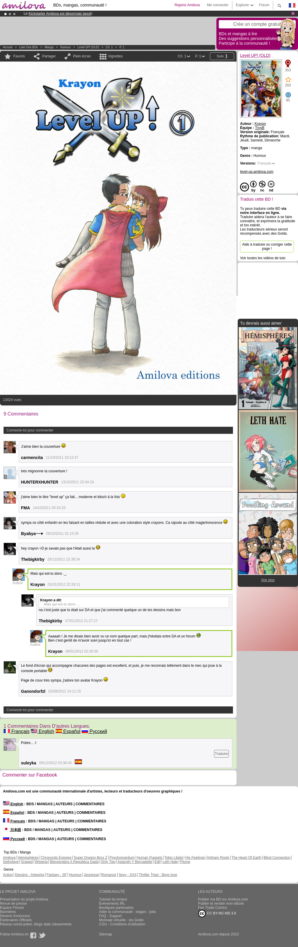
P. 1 (121, 47)
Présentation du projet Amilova (24, 899)
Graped (27, 862)
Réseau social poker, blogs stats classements (36, 924)
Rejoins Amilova (187, 5)
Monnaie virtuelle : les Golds (121, 920)
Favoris (19, 56)
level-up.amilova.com (256, 172)
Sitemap (105, 934)
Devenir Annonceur (15, 916)
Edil (157, 862)
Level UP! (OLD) (88, 47)
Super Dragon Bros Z (90, 858)
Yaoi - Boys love (164, 875)
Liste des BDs (28, 47)
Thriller (144, 875)
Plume (185, 862)
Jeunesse (91, 875)
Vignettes (115, 56)
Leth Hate (170, 862)
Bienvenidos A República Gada (74, 862)
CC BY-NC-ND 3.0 (217, 913)
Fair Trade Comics (212, 908)
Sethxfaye (11, 862)
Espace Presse (12, 908)
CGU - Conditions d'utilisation (122, 924)
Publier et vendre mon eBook (221, 903)
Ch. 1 (109, 47)
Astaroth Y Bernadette (134, 862)
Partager (49, 56)
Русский (94, 731)
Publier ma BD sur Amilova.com (223, 899)
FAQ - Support (110, 916)
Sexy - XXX (128, 875)
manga (49, 47)
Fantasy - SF (56, 875)
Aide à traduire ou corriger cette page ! (267, 246)
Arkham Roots (218, 858)
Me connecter (218, 5)
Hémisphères (28, 858)
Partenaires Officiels (16, 920)
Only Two (108, 862)
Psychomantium (122, 858)
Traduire (221, 754)
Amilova (9, 858)
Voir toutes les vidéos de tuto (262, 258)
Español (68, 731)
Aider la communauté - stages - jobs (127, 912)
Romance (108, 875)
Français (17, 731)
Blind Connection (276, 858)
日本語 (12, 830)
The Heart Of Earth (246, 858)
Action (8, 875)
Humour (65, 47)
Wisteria (41, 862)
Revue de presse (13, 903)
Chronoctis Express (56, 858)
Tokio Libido (173, 858)
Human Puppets (149, 858)
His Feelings (195, 858)
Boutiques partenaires (116, 908)
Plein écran (82, 56)
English (42, 731)
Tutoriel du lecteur (113, 899)
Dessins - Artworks (29, 875)
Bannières (8, 912)
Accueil (7, 47)
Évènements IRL (112, 903)
